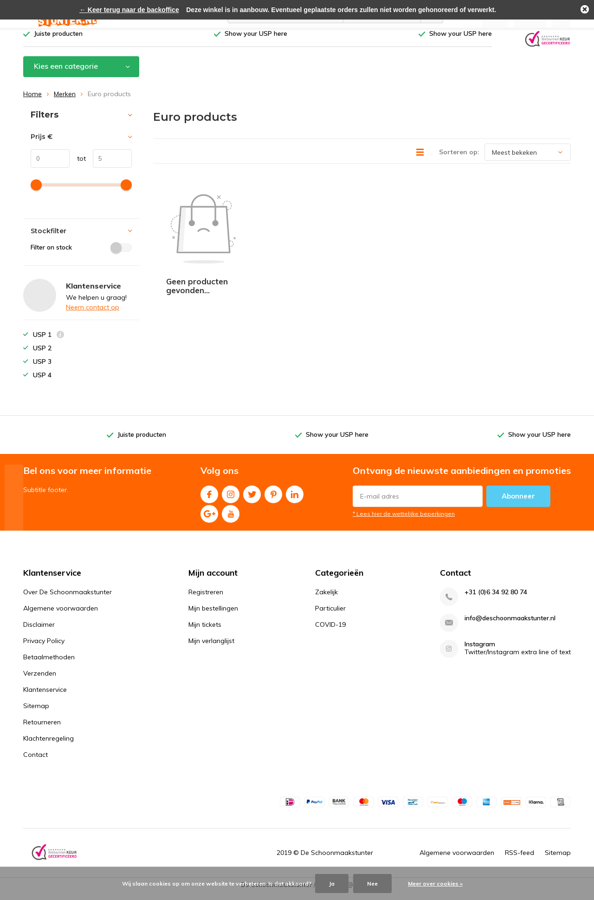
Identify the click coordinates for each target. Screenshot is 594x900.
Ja (332, 883)
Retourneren (42, 729)
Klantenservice (45, 696)
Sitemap (36, 713)
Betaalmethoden (49, 664)
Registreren (205, 599)
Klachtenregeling (48, 745)
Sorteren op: (459, 159)
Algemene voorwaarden (60, 615)
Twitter (252, 499)
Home (32, 101)
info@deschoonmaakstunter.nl (510, 625)
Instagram (230, 499)
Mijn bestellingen (213, 615)
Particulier (330, 615)
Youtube (230, 518)
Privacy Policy (44, 648)
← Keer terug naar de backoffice (129, 9)
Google (209, 518)
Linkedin (294, 499)
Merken (65, 101)
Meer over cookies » (435, 883)
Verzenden (39, 680)
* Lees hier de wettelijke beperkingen (404, 520)
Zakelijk (326, 599)
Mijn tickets (204, 631)
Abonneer (518, 502)
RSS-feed (519, 859)
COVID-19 (330, 631)
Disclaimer (39, 631)
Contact (35, 761)
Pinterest (273, 499)
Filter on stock (81, 254)
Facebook (209, 499)
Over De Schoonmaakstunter (67, 599)
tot (78, 165)
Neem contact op (92, 314)
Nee (372, 883)
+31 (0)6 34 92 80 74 (496, 599)
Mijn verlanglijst (211, 648)
